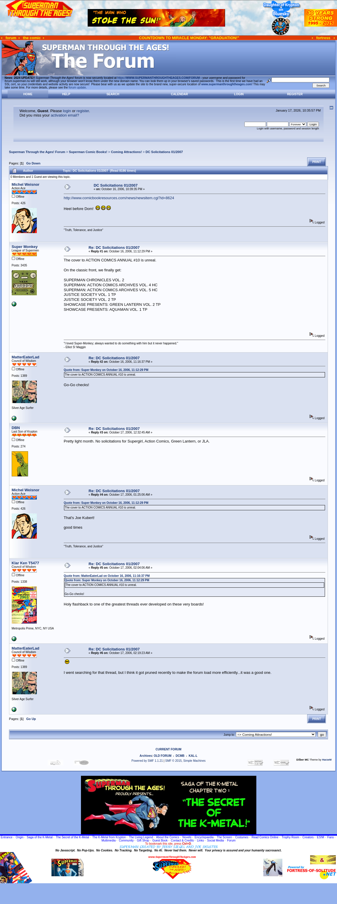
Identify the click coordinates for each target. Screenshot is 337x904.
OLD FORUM (163, 755)
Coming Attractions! (126, 152)
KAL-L (193, 755)
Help (66, 94)
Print (316, 162)
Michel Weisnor (25, 184)
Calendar (179, 94)
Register (295, 94)
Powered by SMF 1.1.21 (147, 760)
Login (239, 94)
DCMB (180, 755)
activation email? (65, 115)
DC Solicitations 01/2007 (164, 152)
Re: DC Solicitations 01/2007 (114, 247)
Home (27, 94)
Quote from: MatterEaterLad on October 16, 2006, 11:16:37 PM (107, 575)
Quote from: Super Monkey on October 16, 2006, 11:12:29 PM (106, 370)
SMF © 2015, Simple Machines (185, 760)
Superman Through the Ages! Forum (37, 152)
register (83, 111)
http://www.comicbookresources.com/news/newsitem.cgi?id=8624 (119, 198)
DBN (16, 428)
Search (112, 94)
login (67, 111)
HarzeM (326, 759)
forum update (77, 87)
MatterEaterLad (25, 357)
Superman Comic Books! (88, 152)
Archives (146, 755)
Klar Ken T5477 (25, 563)
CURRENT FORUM (168, 749)
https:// (158, 77)
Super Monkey (25, 246)
